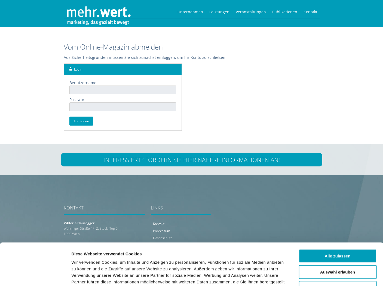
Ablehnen (337, 251)
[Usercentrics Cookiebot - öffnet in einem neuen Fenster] (35, 275)
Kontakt (310, 11)
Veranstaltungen (251, 11)
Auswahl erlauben (337, 235)
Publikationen (284, 11)
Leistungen (219, 11)
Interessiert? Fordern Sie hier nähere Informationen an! (191, 160)
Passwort (77, 99)
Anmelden (81, 121)
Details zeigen (289, 275)
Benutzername (82, 82)
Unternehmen (190, 11)
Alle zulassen (337, 219)
